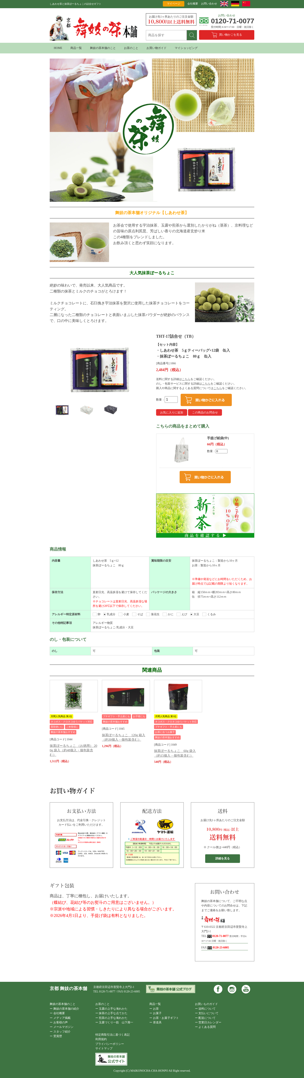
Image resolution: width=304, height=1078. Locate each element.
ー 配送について (205, 1017)
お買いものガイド (206, 1004)
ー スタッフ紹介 (60, 1031)
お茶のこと (131, 48)
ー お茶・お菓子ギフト (164, 1017)
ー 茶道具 (155, 1022)
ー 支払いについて (207, 1013)
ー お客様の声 (59, 1022)
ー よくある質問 (205, 1026)
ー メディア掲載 (60, 1017)
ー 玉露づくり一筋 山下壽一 (114, 1022)
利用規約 (101, 1039)
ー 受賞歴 (56, 1036)
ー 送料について (205, 1008)
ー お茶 (154, 1008)
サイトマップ (104, 1048)
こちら (186, 379)
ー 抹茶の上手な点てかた (111, 1013)
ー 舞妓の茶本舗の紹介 (64, 1008)
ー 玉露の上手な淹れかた (111, 1008)
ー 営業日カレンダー (208, 1022)
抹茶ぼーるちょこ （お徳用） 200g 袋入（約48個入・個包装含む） (73, 750)
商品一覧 (76, 48)
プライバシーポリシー (109, 1043)
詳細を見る (222, 858)
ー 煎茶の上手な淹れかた (111, 1017)
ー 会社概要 (57, 1013)
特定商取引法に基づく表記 (112, 1034)
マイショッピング (186, 48)
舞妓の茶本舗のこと (103, 48)
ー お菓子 (155, 1013)
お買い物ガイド (156, 48)
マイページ (173, 3)
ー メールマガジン (61, 1026)
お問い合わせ (209, 3)
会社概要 (192, 3)
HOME (58, 48)
